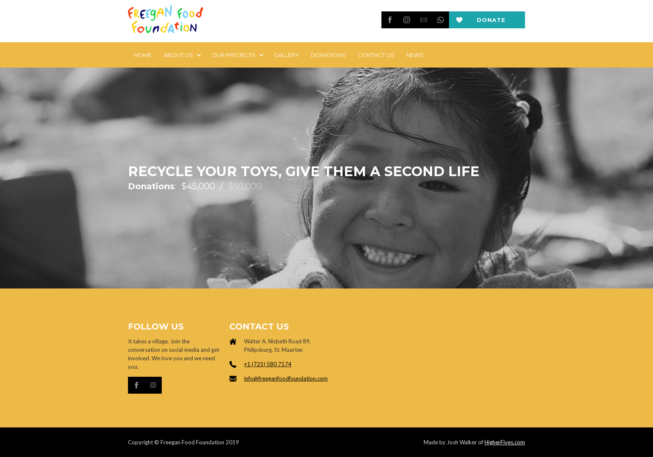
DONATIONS (328, 55)
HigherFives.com (504, 442)
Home (143, 55)
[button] (182, 55)
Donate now (491, 22)
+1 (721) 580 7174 (267, 364)
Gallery (286, 55)
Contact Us (376, 55)
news (415, 55)
